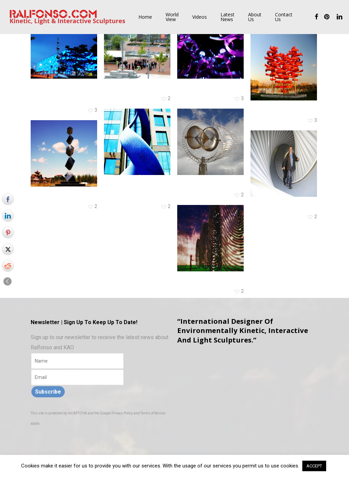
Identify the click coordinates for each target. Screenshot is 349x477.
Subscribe (48, 391)
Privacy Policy (122, 413)
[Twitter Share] (8, 249)
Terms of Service (152, 413)
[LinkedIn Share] (8, 215)
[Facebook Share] (8, 199)
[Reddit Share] (8, 265)
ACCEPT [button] (314, 465)
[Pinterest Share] (8, 232)
